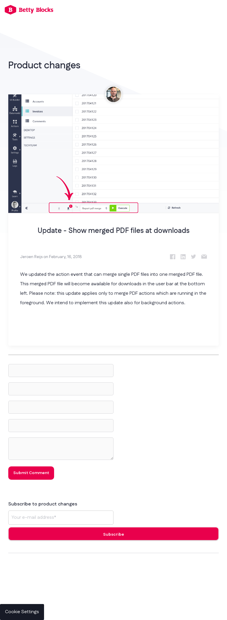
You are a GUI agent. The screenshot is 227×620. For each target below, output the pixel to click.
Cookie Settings (22, 611)
